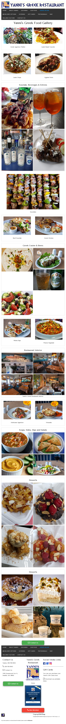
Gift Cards (31, 14)
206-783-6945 (8, 666)
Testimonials (42, 14)
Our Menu (24, 10)
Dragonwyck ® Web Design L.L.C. (53, 716)
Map (51, 14)
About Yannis (13, 10)
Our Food (33, 10)
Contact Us (21, 18)
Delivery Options (9, 14)
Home (4, 10)
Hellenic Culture (9, 18)
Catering (22, 14)
